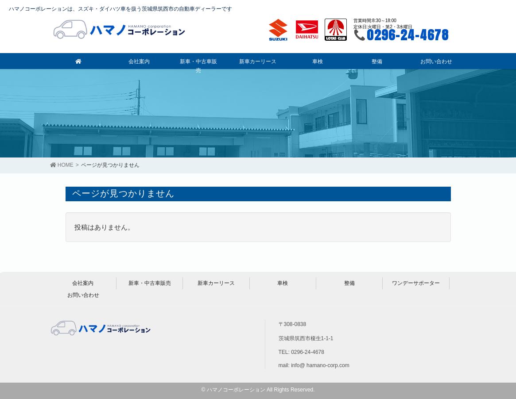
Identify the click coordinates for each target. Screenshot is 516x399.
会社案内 (82, 283)
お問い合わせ (83, 295)
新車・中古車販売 (149, 283)
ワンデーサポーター (416, 283)
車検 (282, 283)
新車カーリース (216, 283)
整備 (349, 283)
